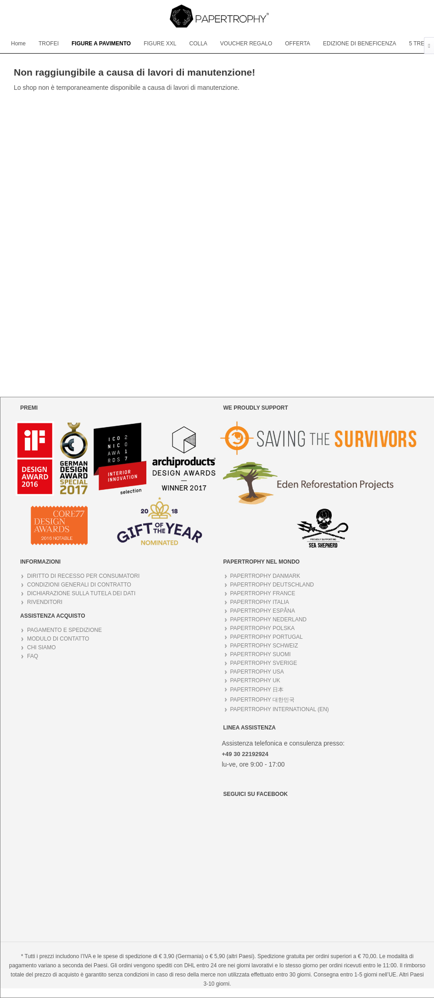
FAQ (32, 656)
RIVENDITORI (44, 602)
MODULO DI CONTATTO (58, 639)
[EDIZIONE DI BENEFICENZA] (359, 43)
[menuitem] (18, 43)
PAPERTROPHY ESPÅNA (262, 611)
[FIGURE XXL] (160, 43)
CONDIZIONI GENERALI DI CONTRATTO (79, 584)
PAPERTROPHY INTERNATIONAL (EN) (279, 709)
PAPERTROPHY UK (255, 680)
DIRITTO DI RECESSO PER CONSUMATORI (83, 576)
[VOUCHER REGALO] (246, 43)
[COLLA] (198, 43)
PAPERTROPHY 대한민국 (262, 699)
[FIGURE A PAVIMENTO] (101, 43)
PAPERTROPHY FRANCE (262, 593)
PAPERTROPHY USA (257, 672)
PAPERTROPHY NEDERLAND (268, 619)
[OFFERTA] (297, 43)
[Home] (18, 43)
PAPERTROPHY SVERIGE (263, 663)
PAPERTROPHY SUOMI (260, 654)
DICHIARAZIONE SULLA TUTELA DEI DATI (81, 593)
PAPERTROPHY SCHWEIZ (264, 645)
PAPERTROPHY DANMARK (265, 576)
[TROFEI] (48, 43)
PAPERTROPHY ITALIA (259, 602)
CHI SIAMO (41, 647)
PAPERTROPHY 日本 (257, 689)
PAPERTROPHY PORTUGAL (266, 637)
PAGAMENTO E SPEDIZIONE (64, 630)
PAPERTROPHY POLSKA (262, 628)
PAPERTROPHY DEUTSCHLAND (272, 584)
